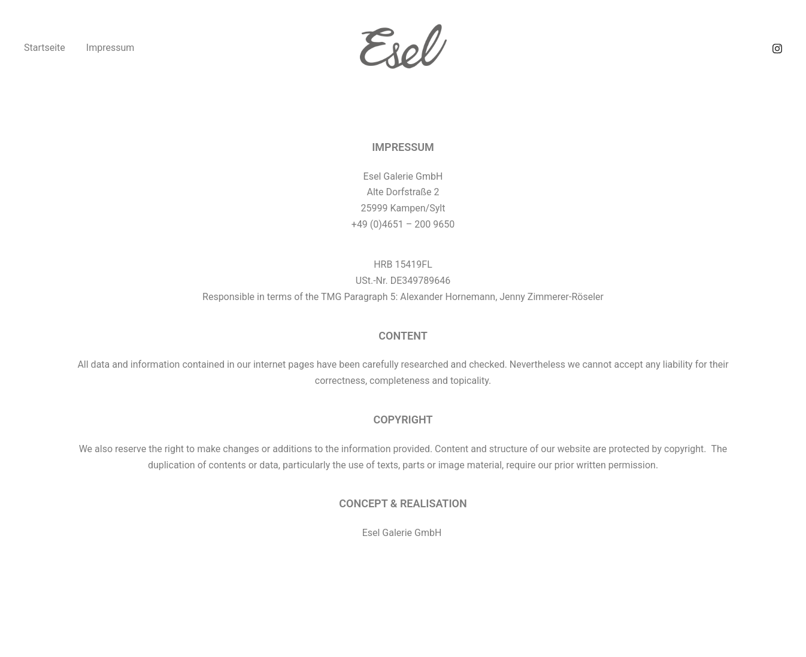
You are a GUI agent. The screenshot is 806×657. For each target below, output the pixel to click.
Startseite (44, 47)
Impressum (110, 47)
